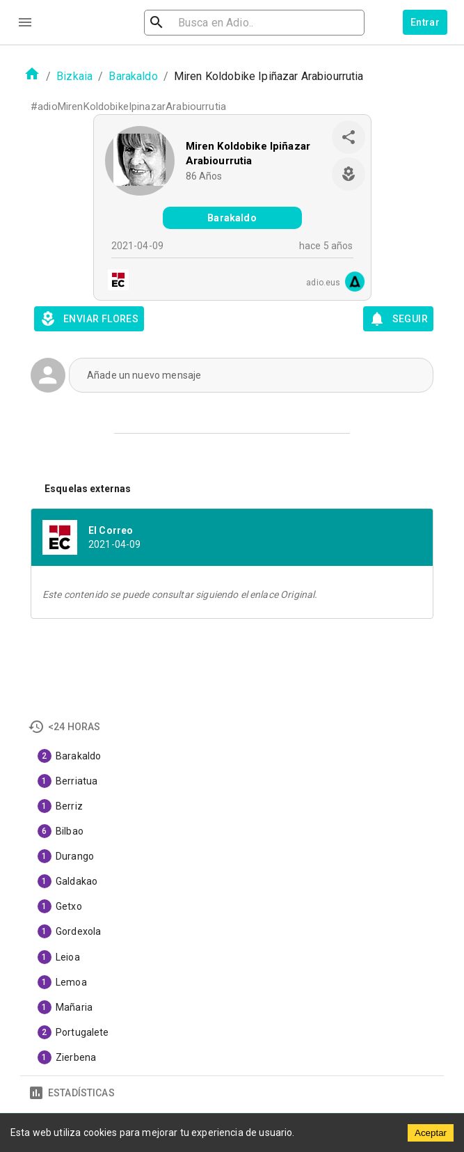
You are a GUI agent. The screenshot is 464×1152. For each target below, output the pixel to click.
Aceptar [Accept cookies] (431, 1133)
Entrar (425, 22)
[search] (235, 22)
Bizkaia (74, 76)
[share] (348, 137)
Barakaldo (133, 76)
